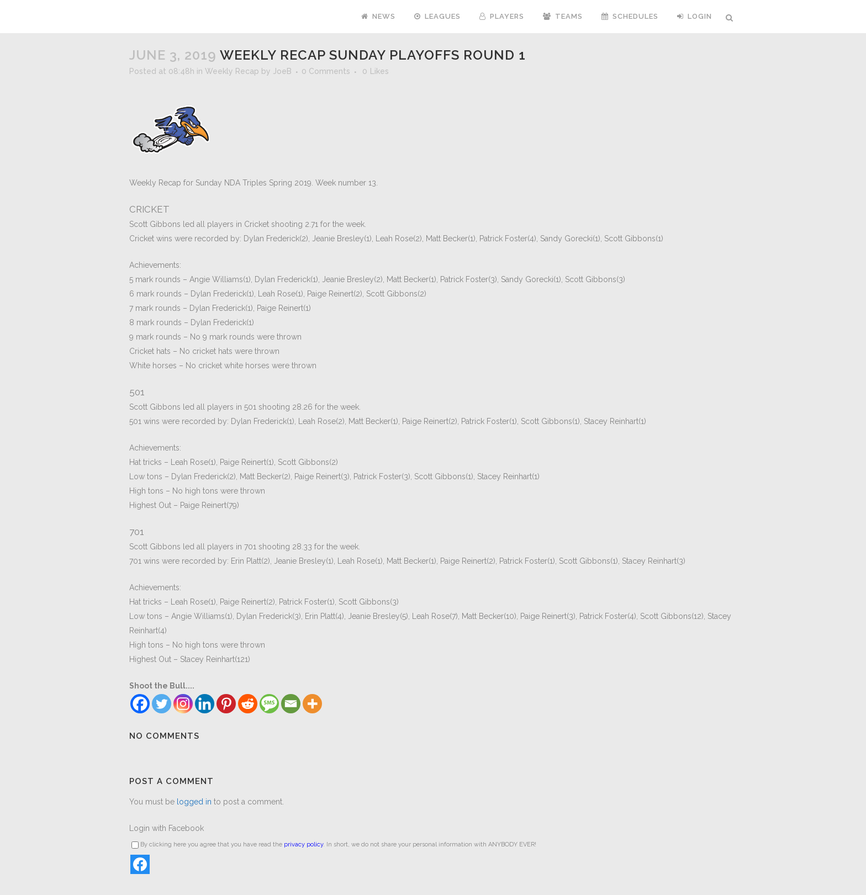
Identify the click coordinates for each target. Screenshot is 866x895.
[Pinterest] (226, 703)
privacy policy (303, 844)
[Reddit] (247, 703)
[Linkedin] (204, 703)
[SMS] (269, 703)
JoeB (282, 71)
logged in (194, 801)
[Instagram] (183, 703)
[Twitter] (161, 703)
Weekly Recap (232, 71)
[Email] (290, 703)
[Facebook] (140, 703)
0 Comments (326, 71)
